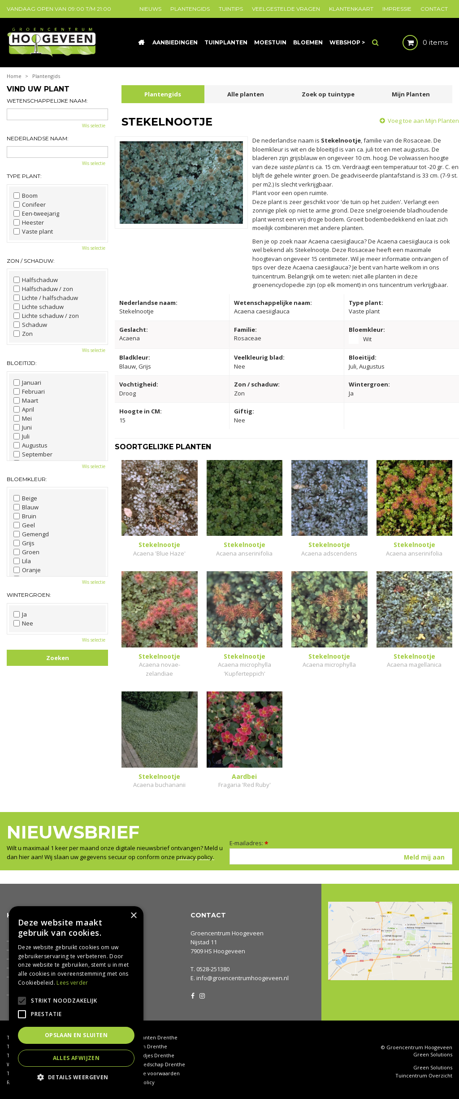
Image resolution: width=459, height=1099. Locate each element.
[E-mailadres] (341, 856)
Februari (29, 391)
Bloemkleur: (27, 479)
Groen (26, 552)
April (23, 409)
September (32, 454)
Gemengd (31, 534)
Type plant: (24, 176)
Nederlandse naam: (38, 138)
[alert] (76, 998)
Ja (20, 614)
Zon (23, 333)
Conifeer (29, 204)
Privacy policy (138, 1082)
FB (193, 995)
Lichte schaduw (38, 307)
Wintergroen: (29, 594)
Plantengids (162, 94)
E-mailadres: (249, 843)
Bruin (24, 516)
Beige (25, 498)
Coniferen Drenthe (144, 1046)
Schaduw (30, 324)
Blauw (26, 507)
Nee (23, 623)
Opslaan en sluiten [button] (76, 1035)
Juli (21, 436)
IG (201, 995)
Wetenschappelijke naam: (47, 100)
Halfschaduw (35, 280)
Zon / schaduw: (31, 260)
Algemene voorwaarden (150, 1073)
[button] (76, 1077)
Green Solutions (432, 1054)
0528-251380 (213, 969)
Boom (25, 195)
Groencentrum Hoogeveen (227, 933)
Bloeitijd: (22, 363)
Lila (22, 561)
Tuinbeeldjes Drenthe (147, 1055)
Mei (22, 418)
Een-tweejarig (36, 213)
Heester (28, 222)
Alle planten (245, 94)
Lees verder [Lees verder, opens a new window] (72, 982)
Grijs (24, 543)
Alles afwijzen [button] (76, 1058)
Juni (22, 427)
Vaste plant (33, 231)
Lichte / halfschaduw (45, 298)
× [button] (133, 915)
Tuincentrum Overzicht (423, 1076)
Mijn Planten (411, 94)
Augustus (30, 445)
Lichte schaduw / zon (46, 316)
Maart (25, 400)
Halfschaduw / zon (43, 289)
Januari (27, 382)
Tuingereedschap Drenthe (153, 1064)
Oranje (27, 570)
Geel (24, 525)
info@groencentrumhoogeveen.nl (242, 978)
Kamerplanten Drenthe (149, 1037)
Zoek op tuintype (328, 94)
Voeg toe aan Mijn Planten (423, 121)
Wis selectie (93, 125)
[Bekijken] (417, 42)
